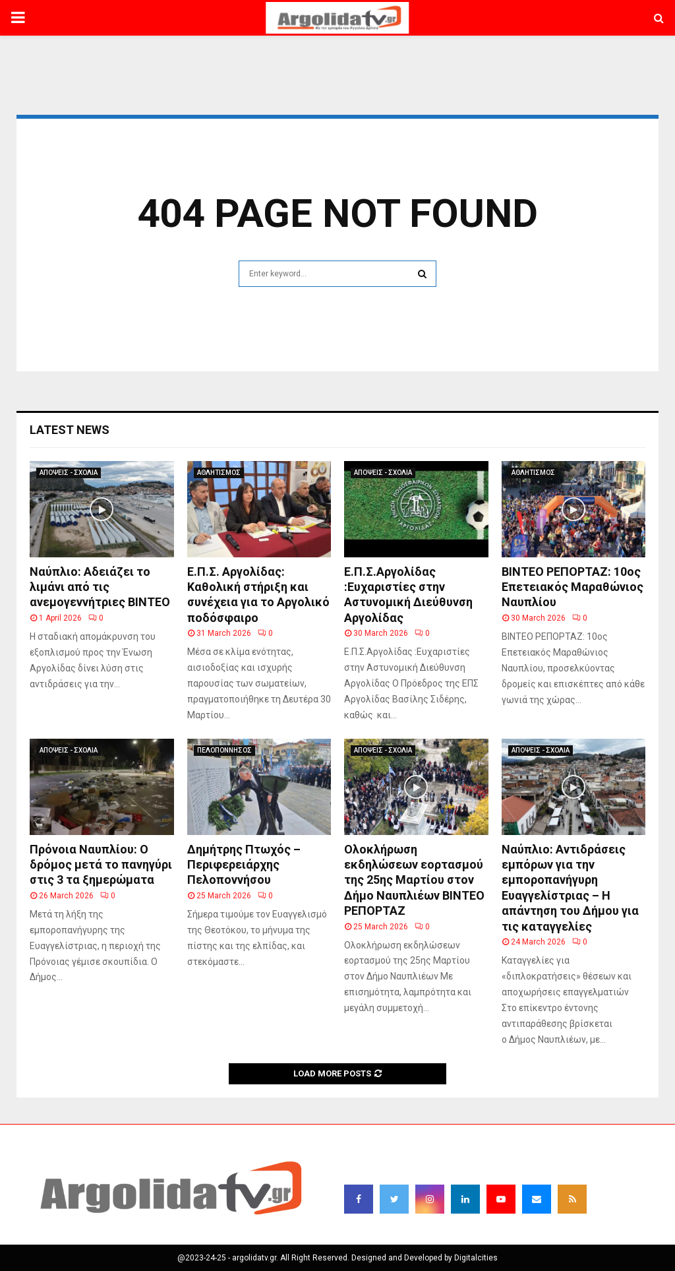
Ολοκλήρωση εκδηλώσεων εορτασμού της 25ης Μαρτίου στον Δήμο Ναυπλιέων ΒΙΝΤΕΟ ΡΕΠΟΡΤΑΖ (414, 880)
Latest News (69, 430)
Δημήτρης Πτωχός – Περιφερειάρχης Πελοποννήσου (244, 864)
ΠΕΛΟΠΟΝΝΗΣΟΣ (224, 750)
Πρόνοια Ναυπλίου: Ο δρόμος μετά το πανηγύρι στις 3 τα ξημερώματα (101, 864)
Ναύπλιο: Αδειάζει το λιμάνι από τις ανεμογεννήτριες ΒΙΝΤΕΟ (100, 587)
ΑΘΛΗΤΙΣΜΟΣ (219, 472)
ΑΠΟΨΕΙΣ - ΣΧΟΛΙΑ (69, 472)
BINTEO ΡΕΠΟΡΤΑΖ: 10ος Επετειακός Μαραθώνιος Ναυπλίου (572, 587)
